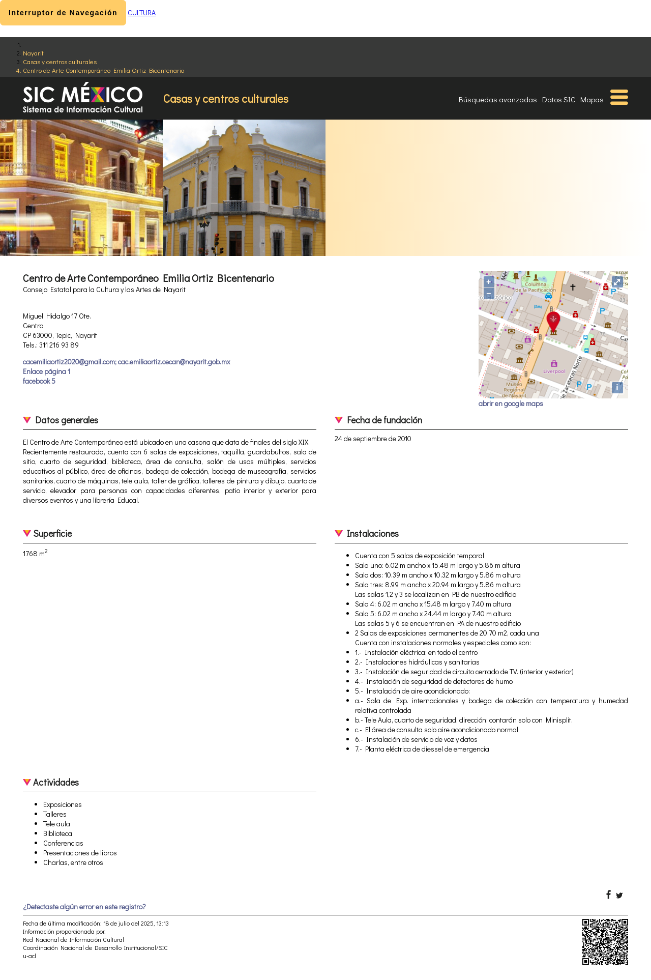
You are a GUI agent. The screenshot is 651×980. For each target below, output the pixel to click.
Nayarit (33, 52)
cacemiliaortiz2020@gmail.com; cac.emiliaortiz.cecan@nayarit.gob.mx (126, 361)
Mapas (592, 99)
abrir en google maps (511, 403)
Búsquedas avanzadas (498, 99)
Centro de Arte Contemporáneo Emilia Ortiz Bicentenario (103, 70)
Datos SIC (558, 99)
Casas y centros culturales (60, 61)
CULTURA (142, 12)
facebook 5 (39, 381)
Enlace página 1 (46, 371)
